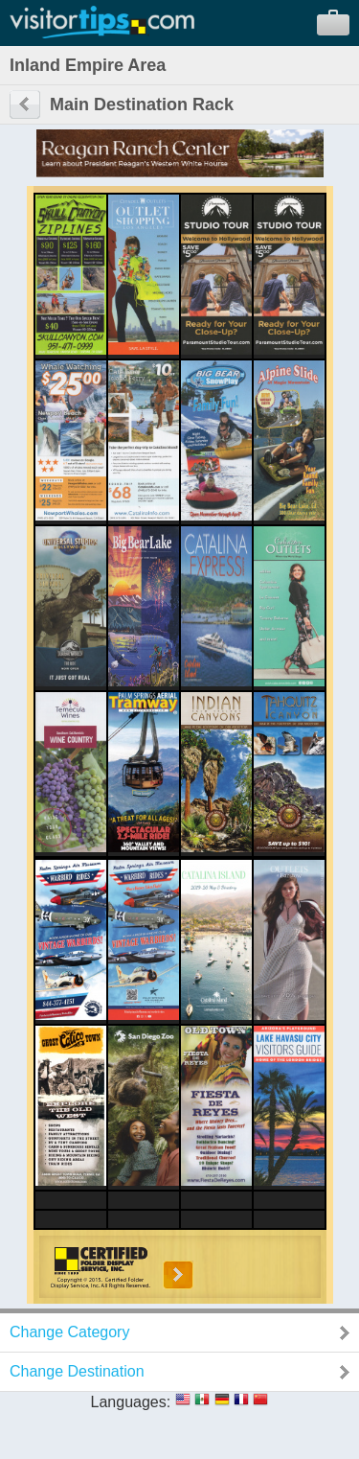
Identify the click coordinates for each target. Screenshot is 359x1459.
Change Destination (77, 1371)
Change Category (69, 1332)
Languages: (131, 1402)
